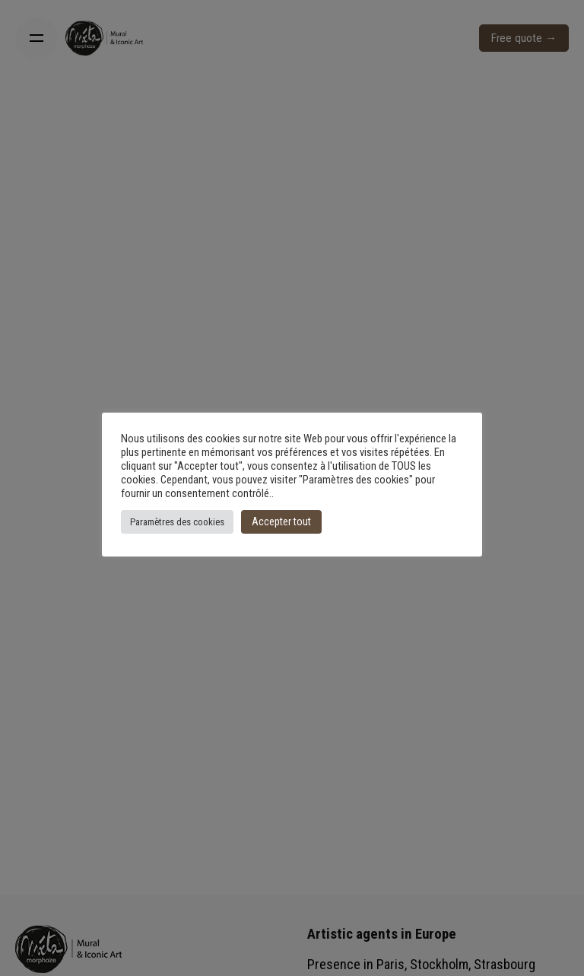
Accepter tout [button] (281, 521)
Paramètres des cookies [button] (177, 522)
